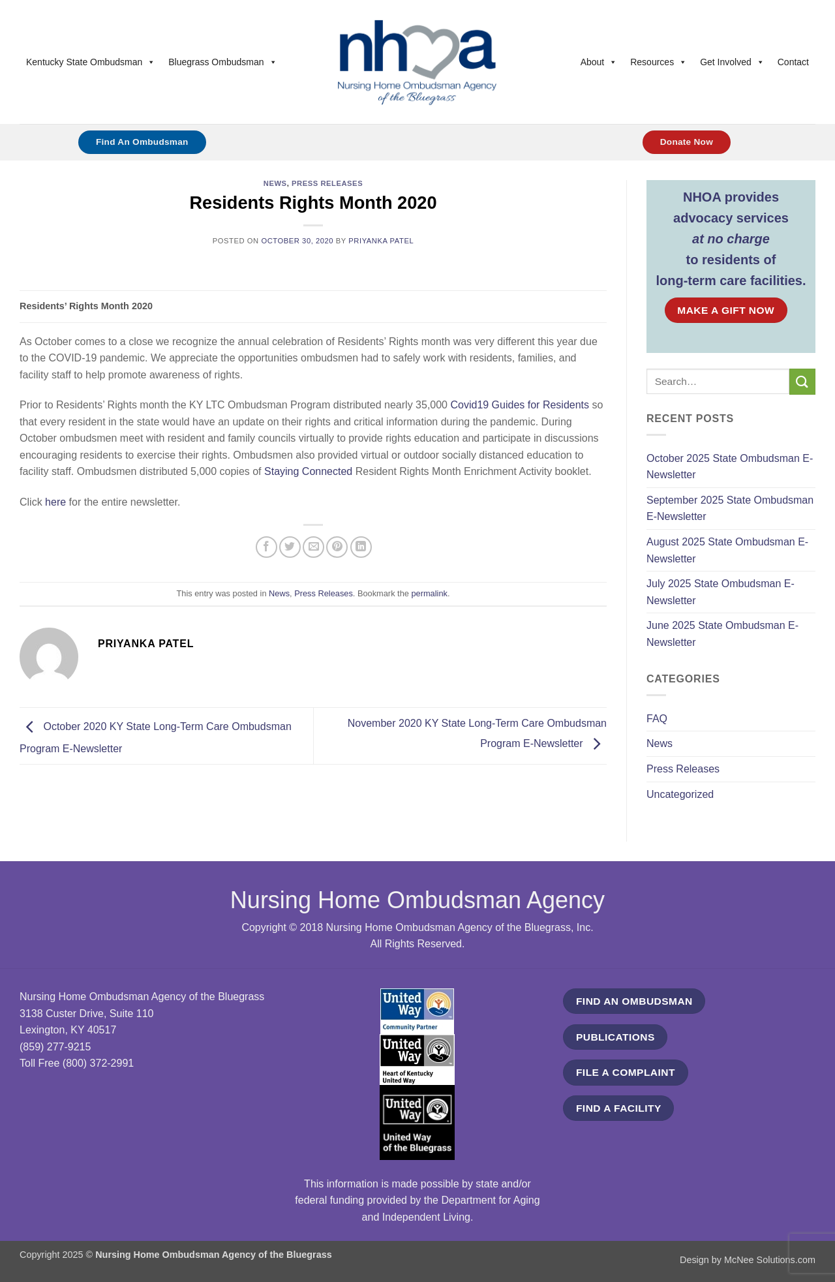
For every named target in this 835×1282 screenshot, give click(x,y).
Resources (658, 62)
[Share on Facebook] (266, 547)
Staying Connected (310, 471)
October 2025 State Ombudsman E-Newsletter (729, 467)
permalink (429, 593)
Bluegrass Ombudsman (222, 62)
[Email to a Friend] (313, 547)
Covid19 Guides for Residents (519, 404)
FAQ (656, 718)
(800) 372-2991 (98, 1063)
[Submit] (802, 381)
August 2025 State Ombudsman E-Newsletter (727, 550)
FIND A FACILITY (618, 1108)
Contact (793, 62)
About (599, 62)
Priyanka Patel (381, 241)
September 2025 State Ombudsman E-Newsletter (729, 509)
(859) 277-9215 (55, 1046)
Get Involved (732, 62)
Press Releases (327, 183)
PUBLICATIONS (615, 1037)
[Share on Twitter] (290, 547)
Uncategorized (680, 794)
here (55, 502)
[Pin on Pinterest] (337, 547)
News (275, 183)
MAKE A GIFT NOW (725, 310)
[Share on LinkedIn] (361, 547)
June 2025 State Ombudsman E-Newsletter (722, 634)
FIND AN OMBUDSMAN (634, 1001)
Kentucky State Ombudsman (90, 62)
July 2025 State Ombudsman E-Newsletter (720, 592)
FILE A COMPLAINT (625, 1072)
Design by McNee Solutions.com (747, 1260)
